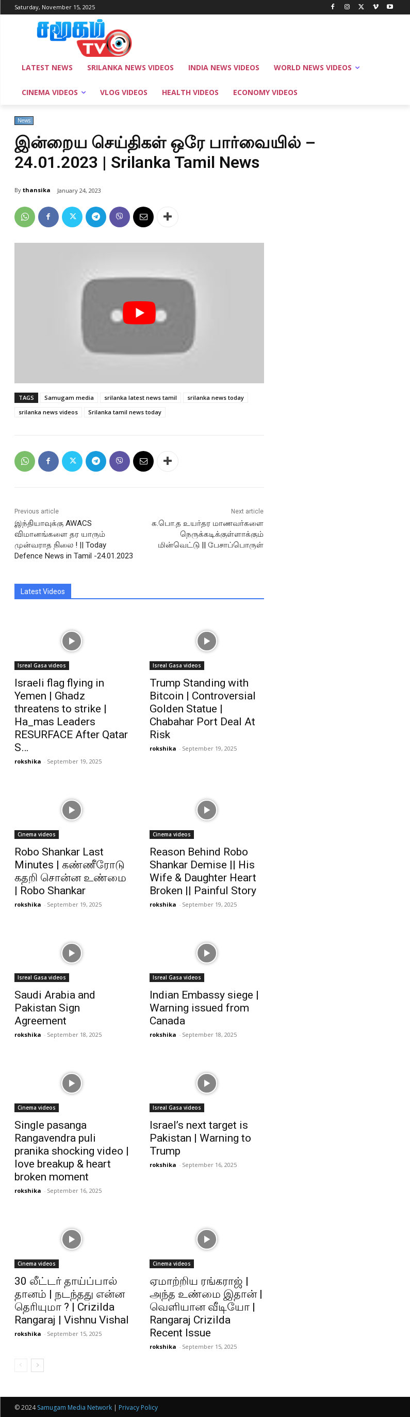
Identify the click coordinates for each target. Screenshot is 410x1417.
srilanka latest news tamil (140, 397)
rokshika (27, 761)
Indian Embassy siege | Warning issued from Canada (204, 1008)
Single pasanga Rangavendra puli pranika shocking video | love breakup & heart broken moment (71, 1151)
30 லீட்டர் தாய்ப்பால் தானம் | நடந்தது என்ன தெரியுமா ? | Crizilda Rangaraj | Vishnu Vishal (71, 1300)
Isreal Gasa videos (42, 665)
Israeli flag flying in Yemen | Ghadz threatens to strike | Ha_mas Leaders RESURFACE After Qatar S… (71, 715)
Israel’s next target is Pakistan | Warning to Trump (200, 1138)
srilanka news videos (48, 412)
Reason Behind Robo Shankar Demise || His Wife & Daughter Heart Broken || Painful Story (203, 871)
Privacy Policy (138, 1407)
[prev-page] (20, 1365)
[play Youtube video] (139, 313)
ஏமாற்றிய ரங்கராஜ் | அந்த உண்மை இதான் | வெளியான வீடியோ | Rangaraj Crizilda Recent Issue (206, 1307)
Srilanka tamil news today (124, 412)
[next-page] (37, 1365)
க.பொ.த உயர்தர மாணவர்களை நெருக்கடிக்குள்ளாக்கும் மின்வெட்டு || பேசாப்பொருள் (208, 534)
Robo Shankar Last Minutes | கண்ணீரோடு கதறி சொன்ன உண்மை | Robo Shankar (70, 871)
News (24, 120)
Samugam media (69, 397)
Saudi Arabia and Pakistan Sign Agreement (54, 1008)
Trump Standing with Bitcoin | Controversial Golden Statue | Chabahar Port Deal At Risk (203, 709)
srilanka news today (215, 397)
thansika (37, 190)
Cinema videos (37, 834)
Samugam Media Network (74, 1407)
